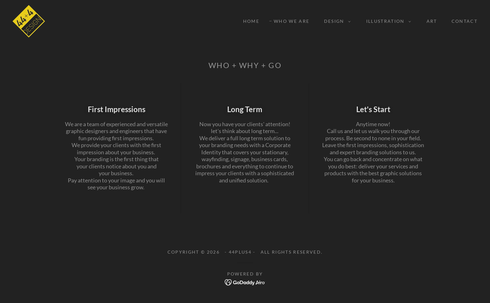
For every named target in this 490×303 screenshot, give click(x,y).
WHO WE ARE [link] (291, 21)
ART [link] (432, 21)
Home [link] (251, 21)
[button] (336, 21)
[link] (28, 20)
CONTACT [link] (465, 21)
